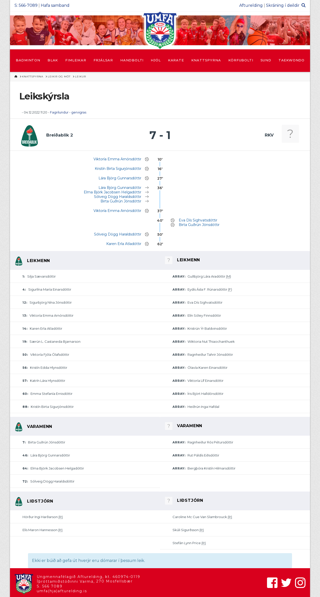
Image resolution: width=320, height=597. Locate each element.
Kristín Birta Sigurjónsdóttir (118, 168)
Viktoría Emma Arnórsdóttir (117, 159)
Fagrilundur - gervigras (68, 112)
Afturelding (251, 5)
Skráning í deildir (283, 5)
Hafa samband (55, 5)
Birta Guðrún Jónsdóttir (120, 201)
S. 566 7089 (49, 586)
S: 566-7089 (26, 5)
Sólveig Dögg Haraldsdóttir (117, 196)
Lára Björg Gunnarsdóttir (119, 178)
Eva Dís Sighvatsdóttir (198, 220)
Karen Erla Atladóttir (123, 244)
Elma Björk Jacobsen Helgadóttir (112, 192)
